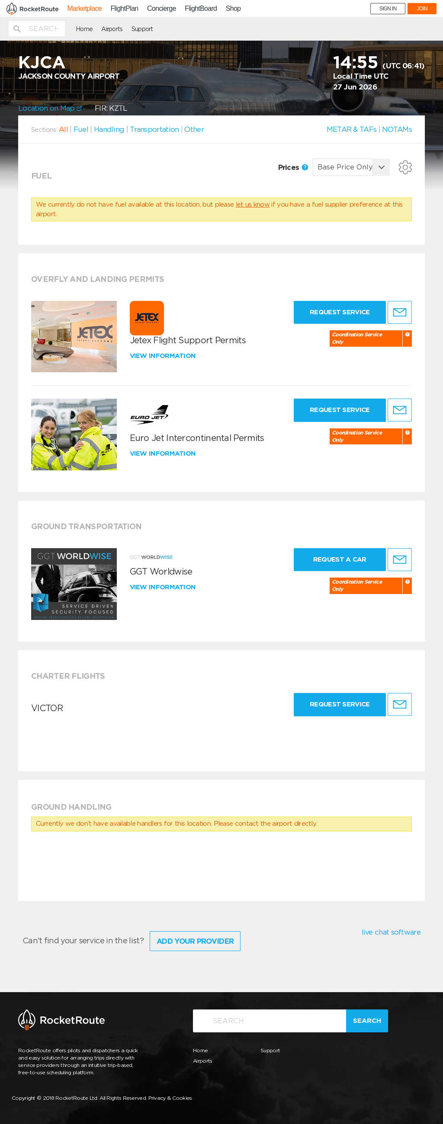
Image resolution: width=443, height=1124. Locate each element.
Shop (233, 8)
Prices (293, 167)
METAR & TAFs (352, 129)
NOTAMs (397, 129)
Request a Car (339, 559)
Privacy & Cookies (170, 1098)
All (63, 129)
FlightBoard (201, 8)
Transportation (154, 129)
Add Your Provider (195, 941)
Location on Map (50, 108)
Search (367, 1021)
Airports (111, 29)
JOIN (422, 9)
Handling (109, 129)
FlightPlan (124, 8)
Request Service (340, 312)
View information (164, 356)
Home (84, 29)
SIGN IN (388, 9)
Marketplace (84, 8)
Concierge (161, 8)
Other (194, 129)
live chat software (391, 932)
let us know (253, 204)
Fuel (81, 129)
